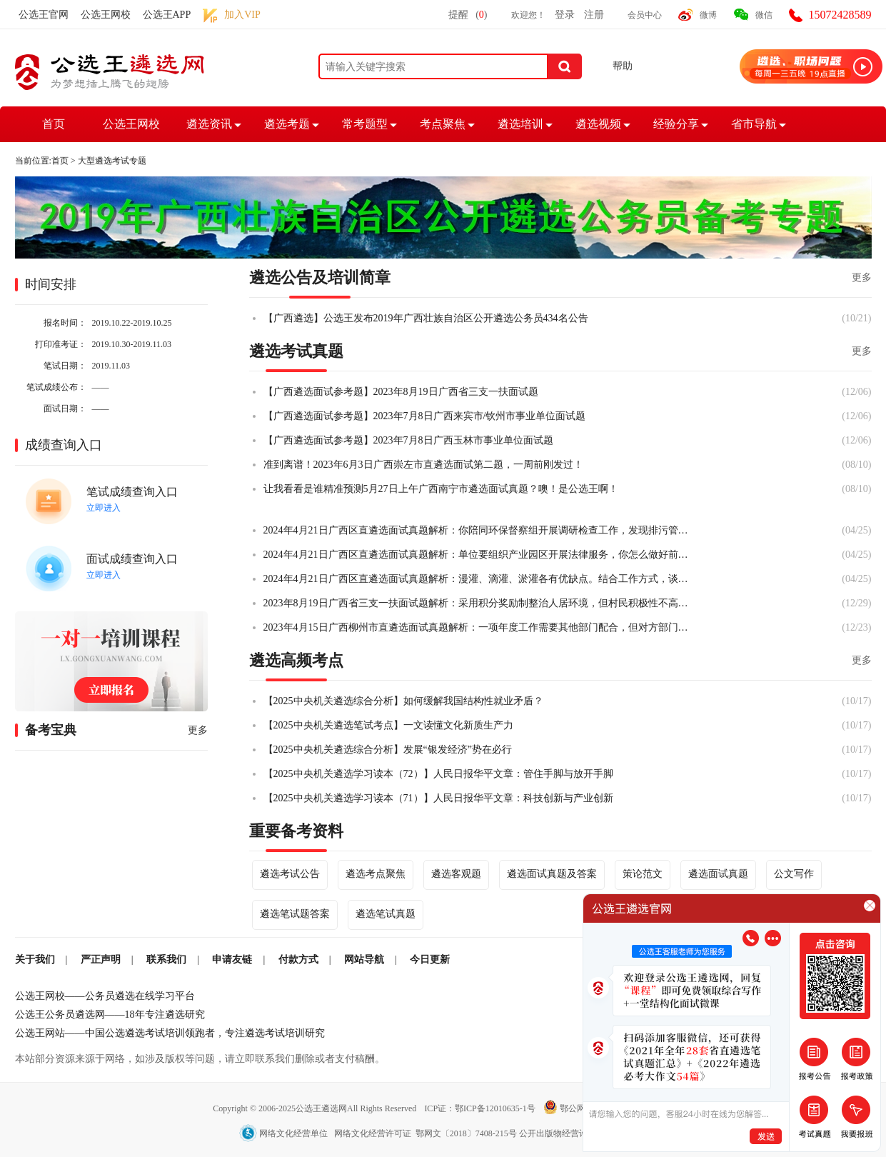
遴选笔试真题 (386, 913)
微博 (708, 15)
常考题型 (365, 124)
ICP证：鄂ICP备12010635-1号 (480, 1108)
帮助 (623, 66)
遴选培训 (520, 124)
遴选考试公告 (290, 873)
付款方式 (298, 959)
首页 (53, 124)
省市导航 (754, 124)
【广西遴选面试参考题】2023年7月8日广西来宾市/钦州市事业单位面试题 (424, 416)
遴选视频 (598, 124)
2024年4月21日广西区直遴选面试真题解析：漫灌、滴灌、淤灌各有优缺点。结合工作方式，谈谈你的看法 (477, 579)
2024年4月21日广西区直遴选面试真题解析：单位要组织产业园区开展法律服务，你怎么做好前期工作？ (477, 554)
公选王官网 (44, 14)
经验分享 (676, 124)
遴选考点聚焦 (376, 873)
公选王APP (167, 14)
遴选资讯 (209, 124)
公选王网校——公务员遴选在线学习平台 (105, 996)
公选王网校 (106, 14)
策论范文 (643, 873)
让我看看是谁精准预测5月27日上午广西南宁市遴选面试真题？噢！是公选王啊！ (440, 489)
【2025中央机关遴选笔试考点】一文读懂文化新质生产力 (388, 725)
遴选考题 (287, 124)
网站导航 (364, 959)
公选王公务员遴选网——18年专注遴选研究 (110, 1014)
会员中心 (645, 15)
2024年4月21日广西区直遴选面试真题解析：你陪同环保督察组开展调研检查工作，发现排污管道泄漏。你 (477, 530)
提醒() (467, 14)
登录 (565, 14)
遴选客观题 (456, 873)
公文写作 (794, 873)
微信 (763, 15)
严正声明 (101, 959)
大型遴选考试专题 (112, 161)
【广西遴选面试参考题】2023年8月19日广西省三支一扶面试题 (400, 391)
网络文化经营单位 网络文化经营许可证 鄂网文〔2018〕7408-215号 (379, 1133)
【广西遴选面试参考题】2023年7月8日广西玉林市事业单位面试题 (408, 440)
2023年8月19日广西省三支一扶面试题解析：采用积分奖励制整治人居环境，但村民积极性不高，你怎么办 (477, 603)
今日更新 (430, 959)
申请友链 (232, 959)
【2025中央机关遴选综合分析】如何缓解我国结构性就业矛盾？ (403, 701)
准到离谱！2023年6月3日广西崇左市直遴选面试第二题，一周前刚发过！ (423, 464)
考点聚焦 (442, 124)
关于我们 (35, 959)
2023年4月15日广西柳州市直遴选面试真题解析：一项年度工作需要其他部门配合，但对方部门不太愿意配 (477, 627)
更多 (198, 730)
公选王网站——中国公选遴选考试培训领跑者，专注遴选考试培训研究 (170, 1033)
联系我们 (166, 959)
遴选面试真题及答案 (552, 873)
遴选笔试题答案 (295, 913)
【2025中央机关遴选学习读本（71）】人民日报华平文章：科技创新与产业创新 (438, 798)
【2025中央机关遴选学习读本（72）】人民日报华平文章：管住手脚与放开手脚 (438, 773)
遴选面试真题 (718, 873)
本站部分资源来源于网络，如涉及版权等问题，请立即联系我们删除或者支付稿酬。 (200, 1058)
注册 (594, 14)
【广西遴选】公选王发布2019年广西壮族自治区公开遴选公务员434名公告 (425, 318)
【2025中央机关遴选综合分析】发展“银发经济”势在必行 (387, 749)
